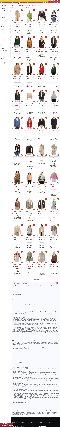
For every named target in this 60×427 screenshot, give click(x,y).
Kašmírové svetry (3, 20)
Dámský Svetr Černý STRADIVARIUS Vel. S (41, 138)
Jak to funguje (56, 2)
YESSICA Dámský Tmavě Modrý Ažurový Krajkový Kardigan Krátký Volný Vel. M (41, 112)
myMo (17, 270)
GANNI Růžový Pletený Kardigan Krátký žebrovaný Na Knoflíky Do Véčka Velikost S (53, 194)
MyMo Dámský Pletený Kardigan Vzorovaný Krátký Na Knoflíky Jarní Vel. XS (17, 273)
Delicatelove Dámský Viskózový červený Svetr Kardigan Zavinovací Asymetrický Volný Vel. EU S (41, 86)
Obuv (1, 53)
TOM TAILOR (17, 243)
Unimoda (17, 161)
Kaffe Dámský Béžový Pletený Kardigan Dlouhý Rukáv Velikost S (54, 247)
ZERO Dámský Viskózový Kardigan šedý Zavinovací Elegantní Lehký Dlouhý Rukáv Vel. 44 (17, 112)
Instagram (49, 422)
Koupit (15, 22)
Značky (19, 2)
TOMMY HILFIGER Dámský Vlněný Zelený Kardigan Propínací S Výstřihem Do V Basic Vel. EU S (53, 86)
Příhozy (27, 2)
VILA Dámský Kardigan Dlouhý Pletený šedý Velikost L (29, 220)
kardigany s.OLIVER (43, 332)
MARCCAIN (17, 28)
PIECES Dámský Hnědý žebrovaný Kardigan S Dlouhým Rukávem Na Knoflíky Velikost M (17, 218)
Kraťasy (2, 40)
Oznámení (11, 2)
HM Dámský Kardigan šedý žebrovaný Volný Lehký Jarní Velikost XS (53, 220)
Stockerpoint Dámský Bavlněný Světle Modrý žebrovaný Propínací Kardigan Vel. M (53, 112)
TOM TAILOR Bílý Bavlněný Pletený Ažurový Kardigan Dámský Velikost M (17, 247)
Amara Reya (30, 188)
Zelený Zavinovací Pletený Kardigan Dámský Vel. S (29, 273)
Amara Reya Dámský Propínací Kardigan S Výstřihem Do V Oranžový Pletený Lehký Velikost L (29, 192)
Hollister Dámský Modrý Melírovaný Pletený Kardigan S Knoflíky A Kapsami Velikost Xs (17, 139)
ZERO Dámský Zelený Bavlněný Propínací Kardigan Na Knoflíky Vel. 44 (17, 58)
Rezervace (36, 2)
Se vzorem (3, 21)
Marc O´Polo (54, 28)
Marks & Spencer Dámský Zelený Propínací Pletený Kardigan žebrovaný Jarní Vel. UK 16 (29, 32)
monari (42, 188)
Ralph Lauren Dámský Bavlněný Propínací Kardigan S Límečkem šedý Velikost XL (29, 246)
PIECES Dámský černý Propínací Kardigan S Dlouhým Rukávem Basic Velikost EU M (29, 167)
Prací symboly (31, 422)
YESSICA (41, 53)
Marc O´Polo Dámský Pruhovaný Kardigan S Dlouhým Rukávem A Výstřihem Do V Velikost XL (53, 32)
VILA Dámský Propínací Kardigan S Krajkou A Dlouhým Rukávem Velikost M (17, 191)
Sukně (2, 29)
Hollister (17, 135)
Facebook (49, 419)
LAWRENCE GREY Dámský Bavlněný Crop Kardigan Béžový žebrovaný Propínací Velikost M (17, 85)
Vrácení (22, 423)
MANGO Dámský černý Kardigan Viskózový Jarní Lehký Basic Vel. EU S (41, 220)
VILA (17, 188)
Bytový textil (2, 58)
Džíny (2, 26)
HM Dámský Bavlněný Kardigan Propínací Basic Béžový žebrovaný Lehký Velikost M (29, 112)
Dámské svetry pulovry (15, 419)
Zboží (2, 2)
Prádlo (2, 32)
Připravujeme (3, 8)
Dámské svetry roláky (14, 422)
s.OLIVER (44, 330)
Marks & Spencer (29, 28)
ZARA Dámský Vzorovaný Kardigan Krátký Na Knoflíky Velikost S (42, 31)
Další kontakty (40, 422)
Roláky (2, 17)
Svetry (2, 11)
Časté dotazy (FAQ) (23, 419)
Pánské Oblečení (3, 50)
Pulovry (2, 14)
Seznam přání (46, 2)
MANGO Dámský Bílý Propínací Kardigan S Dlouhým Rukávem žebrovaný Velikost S (41, 273)
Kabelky (1, 56)
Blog (30, 419)
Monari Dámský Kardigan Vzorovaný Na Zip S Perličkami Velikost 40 (41, 192)
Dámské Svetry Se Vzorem (15, 426)
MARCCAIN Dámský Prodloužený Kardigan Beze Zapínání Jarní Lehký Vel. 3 (17, 31)
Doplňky (1, 55)
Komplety (2, 48)
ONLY (54, 163)
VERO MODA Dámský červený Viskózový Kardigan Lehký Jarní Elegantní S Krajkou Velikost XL (29, 139)
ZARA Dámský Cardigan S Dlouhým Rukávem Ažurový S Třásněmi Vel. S (41, 164)
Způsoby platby (22, 422)
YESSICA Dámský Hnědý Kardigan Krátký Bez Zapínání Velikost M (41, 56)
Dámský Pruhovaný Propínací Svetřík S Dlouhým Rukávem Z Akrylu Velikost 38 (17, 163)
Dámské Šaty (3, 10)
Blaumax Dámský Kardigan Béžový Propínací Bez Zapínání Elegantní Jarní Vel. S (41, 246)
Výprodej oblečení (3, 5)
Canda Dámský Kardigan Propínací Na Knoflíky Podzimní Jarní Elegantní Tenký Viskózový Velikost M (29, 59)
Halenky (2, 31)
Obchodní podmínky (32, 423)
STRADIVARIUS (41, 135)
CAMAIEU (53, 135)
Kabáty (2, 42)
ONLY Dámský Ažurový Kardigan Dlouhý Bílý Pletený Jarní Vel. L (53, 166)
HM (37, 342)
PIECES (17, 215)
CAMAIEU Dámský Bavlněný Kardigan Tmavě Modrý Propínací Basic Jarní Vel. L (53, 139)
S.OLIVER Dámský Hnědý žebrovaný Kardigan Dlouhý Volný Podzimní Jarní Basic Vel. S (29, 85)
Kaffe (54, 243)
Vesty (1, 45)
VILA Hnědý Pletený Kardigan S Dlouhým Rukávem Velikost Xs (54, 273)
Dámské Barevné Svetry (15, 423)
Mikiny (2, 37)
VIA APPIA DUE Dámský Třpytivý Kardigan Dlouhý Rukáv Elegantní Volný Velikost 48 (54, 58)
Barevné (2, 18)
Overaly (2, 43)
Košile (2, 34)
